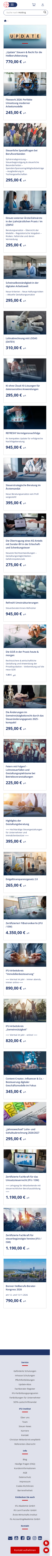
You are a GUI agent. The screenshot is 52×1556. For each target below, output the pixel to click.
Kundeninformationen (25, 1468)
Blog (25, 1459)
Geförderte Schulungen (25, 1371)
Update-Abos (25, 1384)
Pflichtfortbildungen (25, 1380)
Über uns (25, 1417)
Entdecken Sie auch (25, 1497)
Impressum (24, 1481)
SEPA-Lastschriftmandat (25, 1402)
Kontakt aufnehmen (25, 1550)
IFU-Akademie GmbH (25, 1505)
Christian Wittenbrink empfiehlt (25, 1439)
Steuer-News (25, 1426)
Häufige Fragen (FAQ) (25, 1463)
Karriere (25, 1430)
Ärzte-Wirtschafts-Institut (25, 1514)
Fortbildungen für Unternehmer (25, 1397)
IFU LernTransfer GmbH (25, 1510)
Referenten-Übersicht (24, 1444)
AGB (25, 1472)
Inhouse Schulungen (25, 1375)
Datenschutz (25, 1477)
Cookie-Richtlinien (25, 1486)
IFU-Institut (25, 1408)
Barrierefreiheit (24, 1490)
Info (25, 1450)
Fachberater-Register (25, 1388)
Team (25, 1422)
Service (24, 1362)
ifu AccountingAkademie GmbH (25, 1519)
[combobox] (25, 12)
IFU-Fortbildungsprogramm (25, 1393)
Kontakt (25, 1435)
